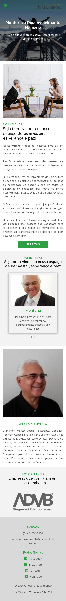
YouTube (36, 576)
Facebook (36, 558)
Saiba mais (33, 244)
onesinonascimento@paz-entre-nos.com (33, 541)
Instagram (36, 564)
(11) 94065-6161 (33, 533)
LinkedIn (35, 570)
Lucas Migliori (42, 591)
